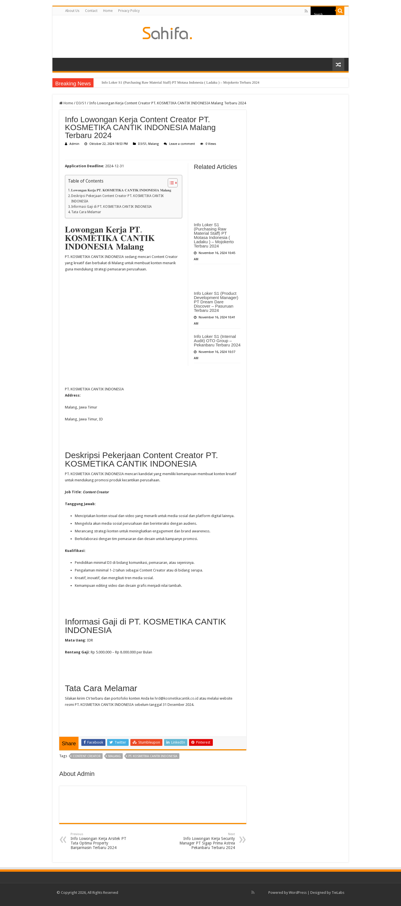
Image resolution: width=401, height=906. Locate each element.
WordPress (298, 892)
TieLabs (338, 892)
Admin (74, 144)
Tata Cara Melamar (86, 212)
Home (108, 11)
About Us (72, 11)
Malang (153, 144)
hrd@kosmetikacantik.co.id (176, 698)
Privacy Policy (129, 11)
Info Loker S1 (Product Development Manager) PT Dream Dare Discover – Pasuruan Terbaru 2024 (216, 302)
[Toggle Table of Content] (170, 183)
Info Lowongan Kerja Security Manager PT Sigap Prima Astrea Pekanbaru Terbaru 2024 (206, 841)
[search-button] (340, 11)
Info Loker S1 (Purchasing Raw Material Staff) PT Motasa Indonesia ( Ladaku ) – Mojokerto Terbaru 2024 (180, 82)
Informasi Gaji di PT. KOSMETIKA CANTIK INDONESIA (111, 207)
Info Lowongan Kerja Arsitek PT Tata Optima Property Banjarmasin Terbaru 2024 (100, 841)
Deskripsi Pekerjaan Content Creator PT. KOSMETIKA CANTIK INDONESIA (117, 198)
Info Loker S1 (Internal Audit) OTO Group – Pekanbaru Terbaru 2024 (217, 340)
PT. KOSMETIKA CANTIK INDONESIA (152, 756)
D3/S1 (81, 103)
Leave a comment (182, 144)
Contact (91, 11)
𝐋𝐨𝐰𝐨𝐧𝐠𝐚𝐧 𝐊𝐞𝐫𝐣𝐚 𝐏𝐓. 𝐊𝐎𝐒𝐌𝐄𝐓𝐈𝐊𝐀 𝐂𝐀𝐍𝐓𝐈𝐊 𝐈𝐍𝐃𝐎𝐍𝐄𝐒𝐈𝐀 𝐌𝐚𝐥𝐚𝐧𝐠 (121, 190)
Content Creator (87, 756)
